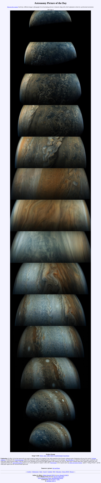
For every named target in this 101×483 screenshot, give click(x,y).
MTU (53, 475)
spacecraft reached (17, 462)
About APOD (65, 471)
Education (58, 471)
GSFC (58, 479)
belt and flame (56, 468)
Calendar (50, 471)
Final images (53, 462)
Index (40, 471)
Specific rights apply (59, 476)
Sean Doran (66, 455)
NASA (41, 455)
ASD (49, 479)
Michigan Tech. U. (51, 481)
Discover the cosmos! (12, 7)
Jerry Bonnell (60, 475)
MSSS (52, 455)
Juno (45, 455)
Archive (29, 471)
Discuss (72, 471)
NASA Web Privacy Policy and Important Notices (50, 478)
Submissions (35, 471)
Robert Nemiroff (47, 475)
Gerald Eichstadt (58, 455)
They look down (69, 460)
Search (45, 471)
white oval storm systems (75, 462)
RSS (54, 471)
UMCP (66, 475)
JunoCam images (19, 460)
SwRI (48, 455)
